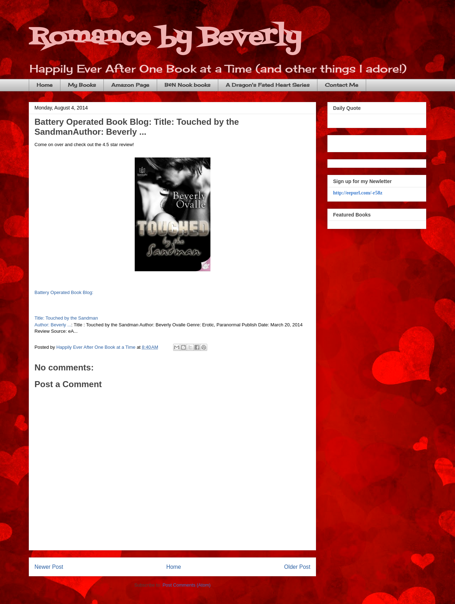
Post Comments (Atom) (186, 585)
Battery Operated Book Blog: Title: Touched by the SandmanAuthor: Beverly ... (136, 127)
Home (45, 85)
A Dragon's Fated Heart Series (268, 85)
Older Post (297, 567)
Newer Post (48, 567)
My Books (82, 85)
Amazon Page (130, 85)
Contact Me (341, 85)
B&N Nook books (187, 85)
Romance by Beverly (165, 37)
